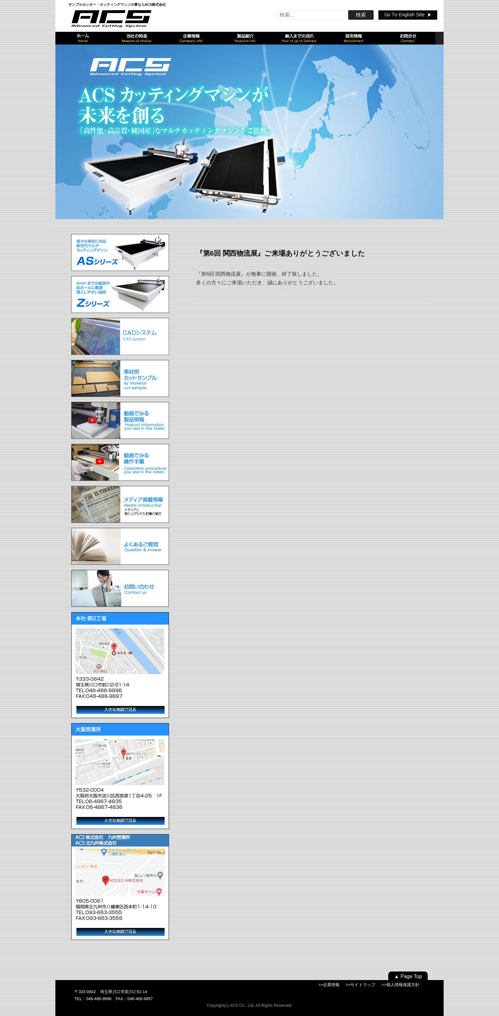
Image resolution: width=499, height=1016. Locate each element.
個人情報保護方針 (402, 984)
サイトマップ (362, 984)
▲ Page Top (408, 976)
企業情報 (331, 984)
